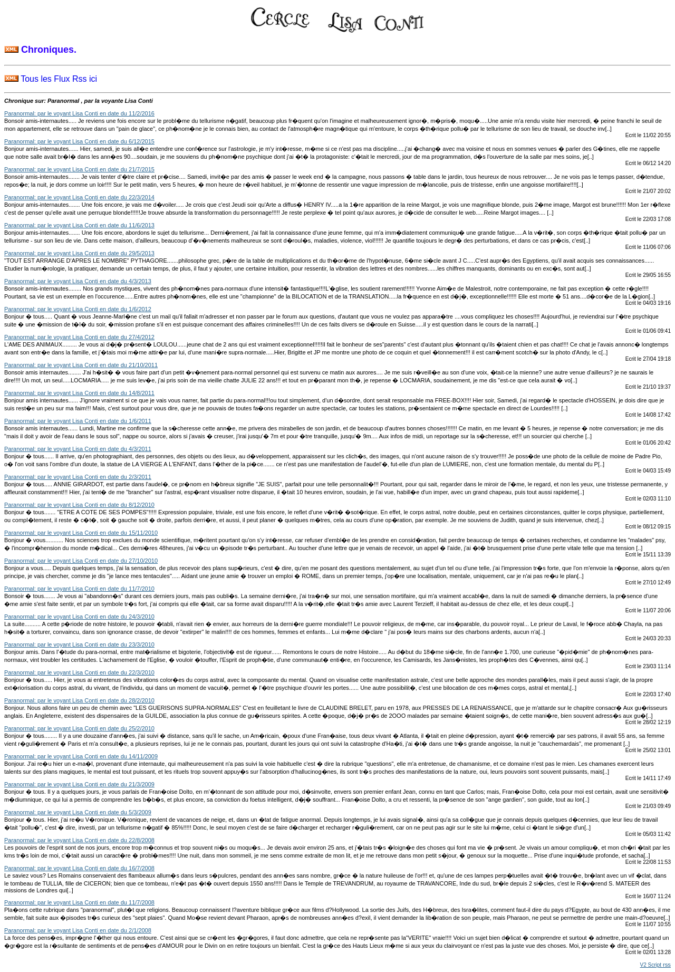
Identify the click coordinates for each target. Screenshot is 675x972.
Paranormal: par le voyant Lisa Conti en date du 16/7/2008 (79, 868)
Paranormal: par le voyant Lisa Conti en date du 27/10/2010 (81, 560)
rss (667, 964)
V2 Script (651, 965)
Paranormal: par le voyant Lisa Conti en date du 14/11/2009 (81, 756)
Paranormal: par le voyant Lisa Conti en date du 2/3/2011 (77, 477)
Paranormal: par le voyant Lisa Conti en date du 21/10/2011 (81, 365)
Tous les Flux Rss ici (50, 78)
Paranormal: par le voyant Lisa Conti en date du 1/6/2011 (77, 421)
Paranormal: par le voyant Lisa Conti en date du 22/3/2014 (79, 197)
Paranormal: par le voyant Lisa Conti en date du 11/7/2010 (79, 588)
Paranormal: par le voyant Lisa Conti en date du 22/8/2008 (79, 840)
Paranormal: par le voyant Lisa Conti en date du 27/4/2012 (79, 337)
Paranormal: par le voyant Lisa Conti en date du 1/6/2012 (77, 309)
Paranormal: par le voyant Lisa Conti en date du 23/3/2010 (79, 644)
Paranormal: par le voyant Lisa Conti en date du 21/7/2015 (79, 169)
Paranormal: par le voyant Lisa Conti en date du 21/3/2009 (79, 784)
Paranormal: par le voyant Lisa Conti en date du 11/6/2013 (79, 225)
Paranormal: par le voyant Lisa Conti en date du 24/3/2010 (79, 616)
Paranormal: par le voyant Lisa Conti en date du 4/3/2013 (77, 281)
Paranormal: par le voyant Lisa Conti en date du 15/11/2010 (81, 533)
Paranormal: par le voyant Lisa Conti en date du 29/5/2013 (79, 253)
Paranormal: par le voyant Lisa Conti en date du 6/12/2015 (79, 141)
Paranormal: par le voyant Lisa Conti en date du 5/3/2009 (77, 812)
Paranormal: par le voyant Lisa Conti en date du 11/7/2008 (79, 902)
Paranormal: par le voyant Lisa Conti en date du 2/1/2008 (77, 930)
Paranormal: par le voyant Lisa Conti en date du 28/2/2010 (79, 700)
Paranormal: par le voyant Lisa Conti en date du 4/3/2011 (77, 449)
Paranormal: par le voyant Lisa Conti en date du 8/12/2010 (79, 505)
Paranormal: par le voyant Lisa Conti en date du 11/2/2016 (79, 113)
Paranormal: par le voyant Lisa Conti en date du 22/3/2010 (79, 672)
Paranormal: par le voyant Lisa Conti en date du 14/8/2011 (79, 393)
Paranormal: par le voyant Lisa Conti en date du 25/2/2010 (79, 728)
